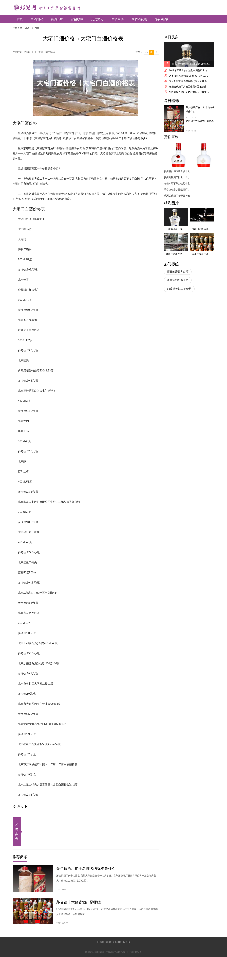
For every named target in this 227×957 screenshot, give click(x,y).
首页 (20, 19)
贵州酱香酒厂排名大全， (177, 177)
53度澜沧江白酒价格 (179, 288)
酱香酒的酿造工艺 (177, 280)
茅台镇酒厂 (162, 19)
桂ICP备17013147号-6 (118, 942)
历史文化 (97, 19)
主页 (15, 28)
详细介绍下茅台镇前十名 (177, 183)
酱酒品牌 (57, 19)
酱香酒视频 (139, 19)
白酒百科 (117, 19)
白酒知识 (37, 19)
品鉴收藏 (77, 19)
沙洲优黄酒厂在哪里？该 (177, 195)
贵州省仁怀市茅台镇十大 (177, 171)
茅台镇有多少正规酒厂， (177, 189)
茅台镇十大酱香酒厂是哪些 (78, 902)
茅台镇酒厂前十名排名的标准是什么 (86, 868)
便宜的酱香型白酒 (177, 271)
